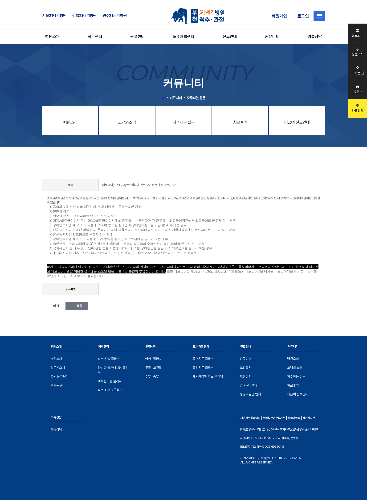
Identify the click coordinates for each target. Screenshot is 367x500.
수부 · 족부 (152, 376)
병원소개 (52, 36)
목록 (77, 306)
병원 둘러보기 (59, 376)
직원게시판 (308, 418)
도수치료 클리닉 (202, 359)
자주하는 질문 (296, 376)
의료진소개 (57, 368)
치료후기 (293, 385)
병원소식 (293, 359)
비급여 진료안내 (297, 394)
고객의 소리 (294, 368)
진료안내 (229, 36)
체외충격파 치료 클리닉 (207, 376)
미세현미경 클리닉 (110, 381)
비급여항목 (294, 418)
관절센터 (137, 36)
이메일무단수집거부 (274, 418)
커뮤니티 (272, 36)
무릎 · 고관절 (153, 368)
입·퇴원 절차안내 (250, 385)
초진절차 (245, 368)
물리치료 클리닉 (202, 368)
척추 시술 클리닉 (109, 359)
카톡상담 (315, 36)
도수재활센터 (183, 36)
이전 (53, 306)
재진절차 (245, 376)
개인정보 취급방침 (250, 418)
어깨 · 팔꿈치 (153, 359)
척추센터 (95, 36)
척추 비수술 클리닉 (110, 390)
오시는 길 (56, 385)
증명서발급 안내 (250, 394)
